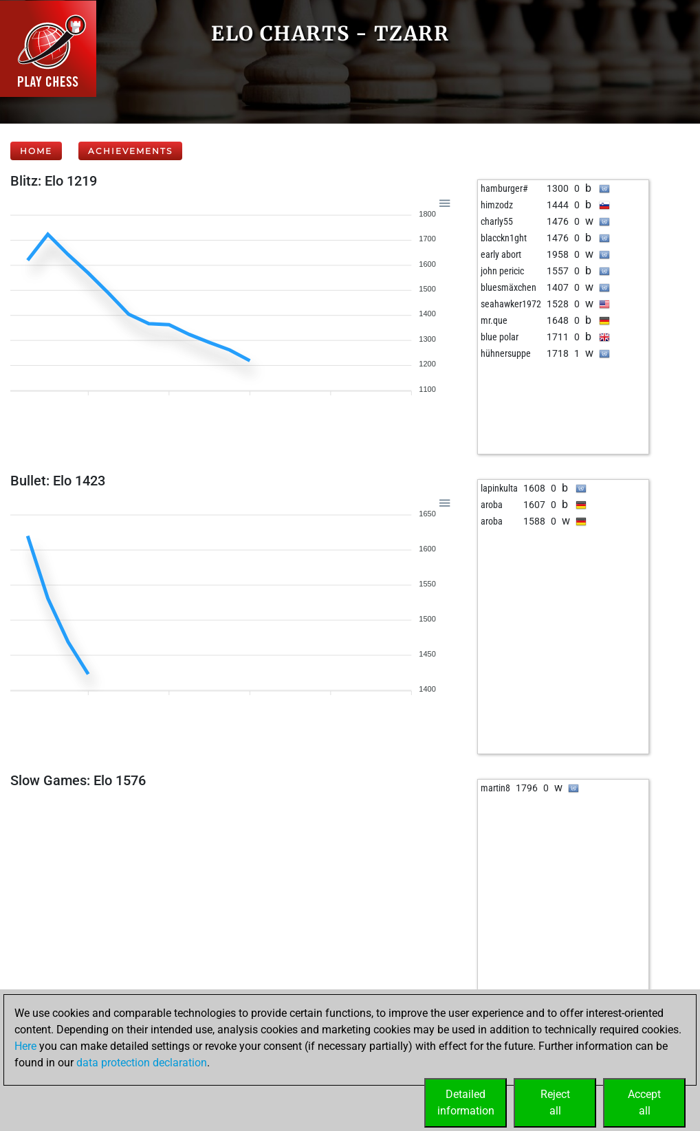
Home (36, 151)
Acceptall (644, 1102)
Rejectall (555, 1102)
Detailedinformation (465, 1102)
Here (25, 1046)
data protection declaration (141, 1062)
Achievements (130, 151)
